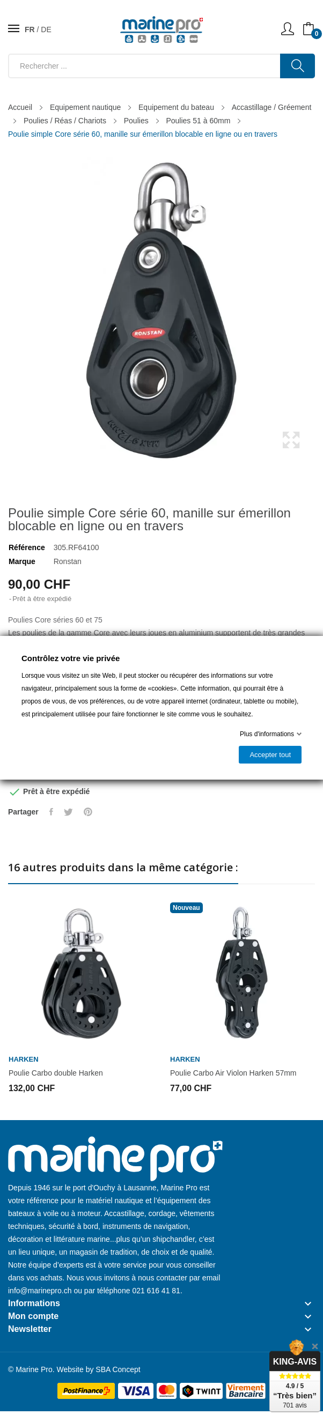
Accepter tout (270, 755)
